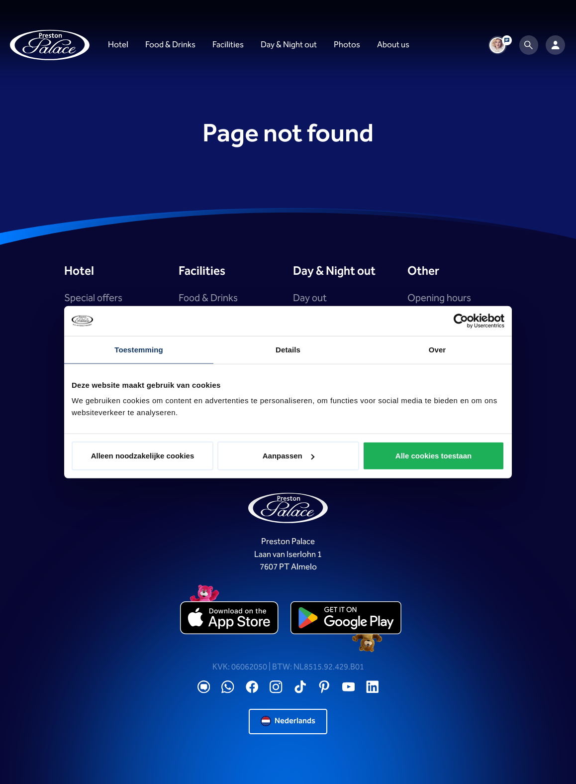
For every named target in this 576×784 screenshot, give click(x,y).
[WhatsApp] (227, 687)
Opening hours (439, 298)
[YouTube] (348, 687)
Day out (310, 298)
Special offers (93, 298)
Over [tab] (437, 349)
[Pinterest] (324, 687)
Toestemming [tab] (138, 349)
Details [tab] (288, 349)
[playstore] (345, 619)
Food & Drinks (208, 298)
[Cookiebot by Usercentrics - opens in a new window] (460, 320)
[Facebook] (252, 687)
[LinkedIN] (372, 687)
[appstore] (230, 619)
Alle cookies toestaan (433, 455)
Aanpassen (288, 455)
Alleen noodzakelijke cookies (142, 455)
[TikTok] (300, 687)
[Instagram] (276, 687)
